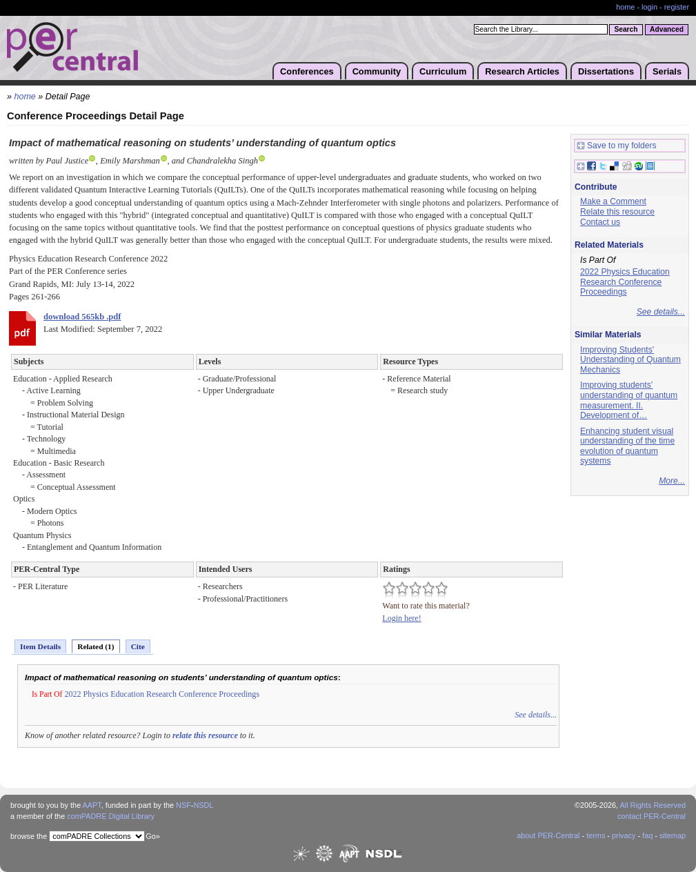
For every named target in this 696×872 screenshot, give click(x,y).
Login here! (401, 618)
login (649, 7)
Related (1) (95, 646)
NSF (183, 805)
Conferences (307, 71)
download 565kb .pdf (82, 316)
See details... (536, 715)
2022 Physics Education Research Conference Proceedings (161, 694)
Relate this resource (617, 212)
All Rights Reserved (653, 805)
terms (595, 835)
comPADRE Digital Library (111, 816)
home (625, 7)
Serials (667, 71)
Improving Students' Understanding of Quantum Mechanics (630, 360)
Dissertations (606, 71)
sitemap (672, 835)
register (676, 7)
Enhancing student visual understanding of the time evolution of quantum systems (627, 446)
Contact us (600, 222)
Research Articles (522, 71)
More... (672, 481)
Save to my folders (617, 146)
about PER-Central (548, 835)
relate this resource (205, 735)
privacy (623, 835)
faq (647, 835)
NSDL (203, 805)
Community (376, 71)
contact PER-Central (651, 816)
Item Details (40, 646)
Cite (138, 646)
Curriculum (442, 71)
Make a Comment (613, 201)
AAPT (92, 805)
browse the (28, 836)
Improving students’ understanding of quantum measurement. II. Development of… (628, 400)
